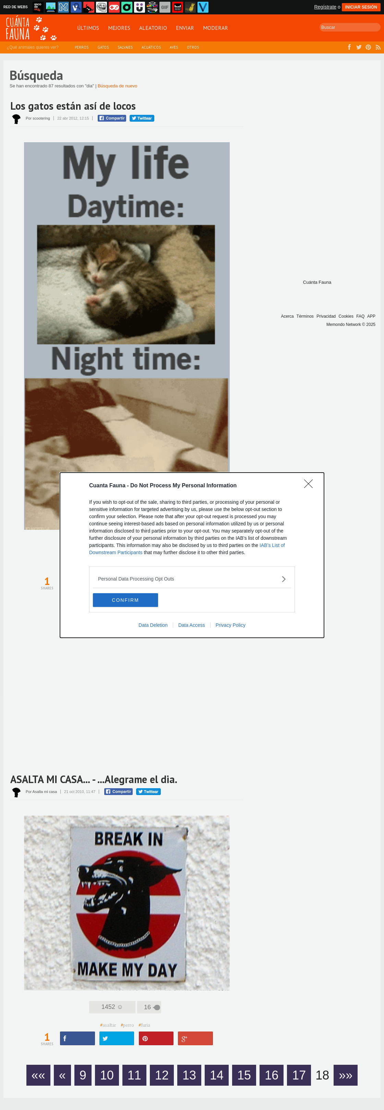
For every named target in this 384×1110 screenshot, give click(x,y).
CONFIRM (125, 600)
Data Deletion (153, 625)
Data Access (191, 625)
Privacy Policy (230, 625)
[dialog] (192, 555)
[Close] (310, 485)
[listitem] (192, 579)
